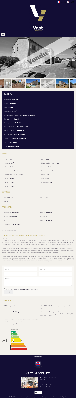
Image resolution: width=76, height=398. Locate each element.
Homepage (38, 18)
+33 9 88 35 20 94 (47, 385)
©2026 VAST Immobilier (16, 397)
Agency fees (37, 397)
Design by (62, 397)
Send (8, 292)
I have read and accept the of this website (22, 289)
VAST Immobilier (38, 373)
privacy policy (25, 289)
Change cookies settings (49, 397)
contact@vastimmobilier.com (50, 387)
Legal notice (28, 397)
